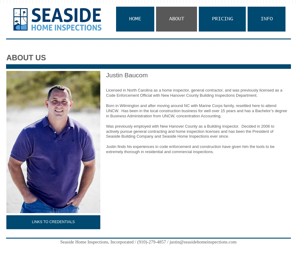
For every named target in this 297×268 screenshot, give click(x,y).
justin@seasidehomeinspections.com (202, 242)
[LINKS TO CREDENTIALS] (53, 222)
